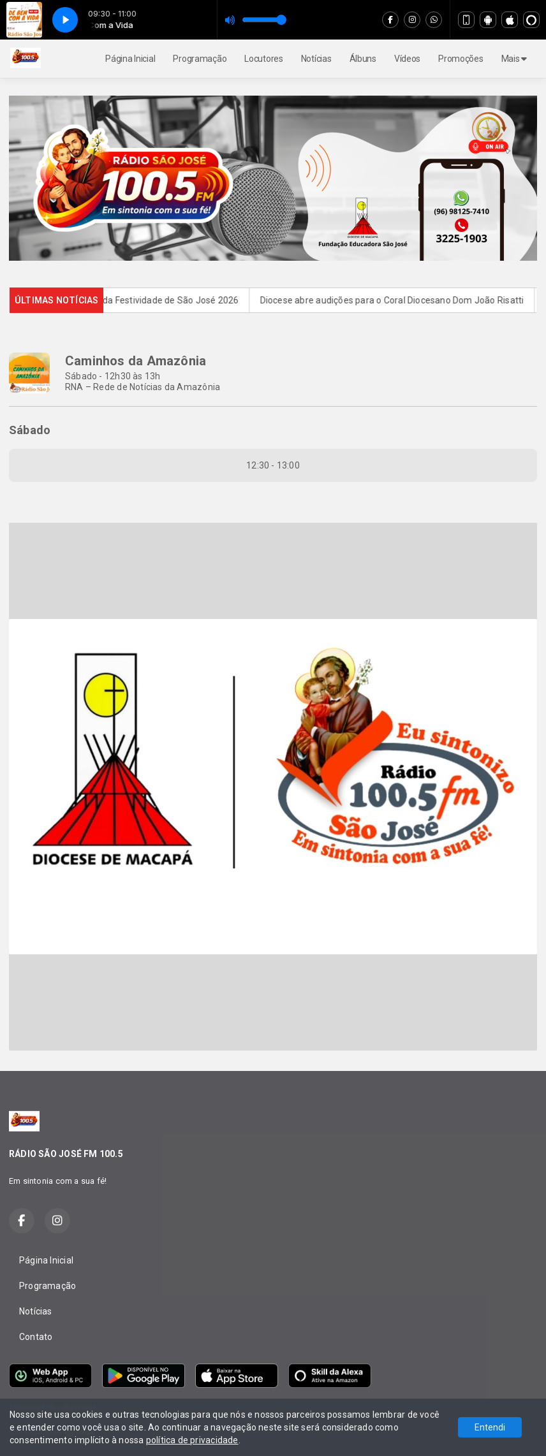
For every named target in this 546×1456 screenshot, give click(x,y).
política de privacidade (192, 1440)
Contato (35, 1337)
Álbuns (363, 59)
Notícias (316, 59)
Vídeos (407, 59)
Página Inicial (130, 59)
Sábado (29, 430)
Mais (514, 59)
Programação (199, 59)
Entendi (490, 1427)
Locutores (263, 59)
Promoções (460, 59)
